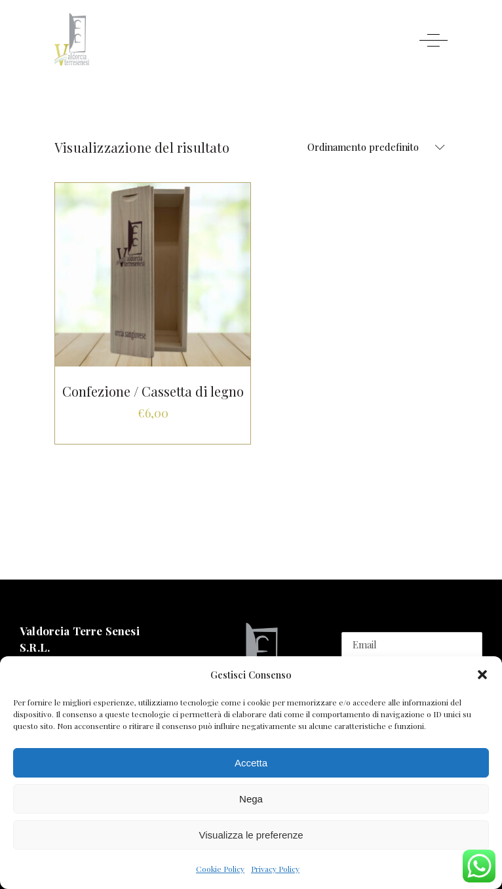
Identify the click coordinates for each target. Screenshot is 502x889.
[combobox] (372, 147)
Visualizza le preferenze (251, 834)
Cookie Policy (220, 868)
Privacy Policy (275, 868)
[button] (482, 674)
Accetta (251, 762)
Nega (251, 798)
